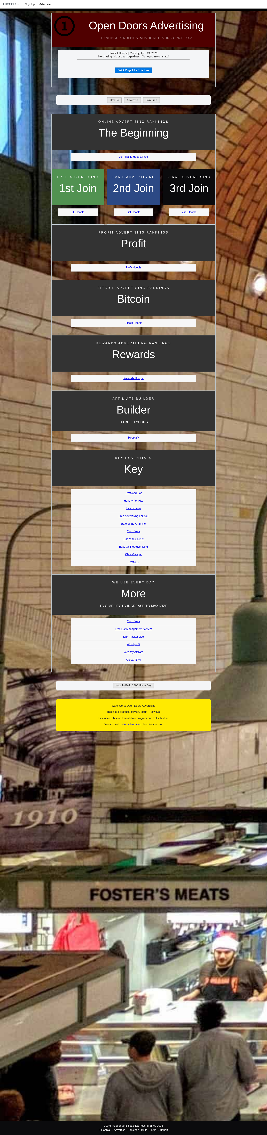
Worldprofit (133, 644)
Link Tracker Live (133, 636)
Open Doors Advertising (146, 25)
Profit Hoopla (134, 267)
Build (144, 1130)
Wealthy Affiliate (133, 652)
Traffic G (133, 562)
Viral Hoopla (189, 212)
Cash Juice (133, 531)
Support (163, 1130)
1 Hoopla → (11, 4)
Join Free (151, 100)
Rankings (133, 1130)
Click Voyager (133, 554)
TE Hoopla (78, 212)
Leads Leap (133, 508)
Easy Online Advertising (133, 546)
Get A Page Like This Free (133, 70)
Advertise (45, 4)
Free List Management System (133, 629)
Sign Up (30, 4)
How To (114, 100)
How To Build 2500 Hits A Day (133, 685)
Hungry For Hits (133, 500)
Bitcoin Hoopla (133, 322)
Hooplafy (133, 437)
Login (153, 1130)
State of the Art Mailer (133, 523)
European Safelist (133, 539)
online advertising (130, 724)
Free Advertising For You (133, 516)
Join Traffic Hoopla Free (133, 156)
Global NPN (133, 659)
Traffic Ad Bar (133, 493)
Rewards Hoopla (133, 378)
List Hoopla (133, 212)
